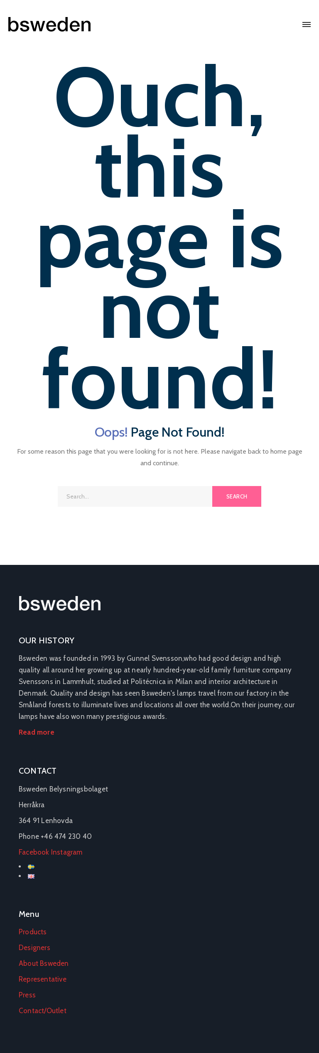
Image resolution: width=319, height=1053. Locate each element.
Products (33, 932)
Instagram (67, 852)
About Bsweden (44, 963)
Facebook (34, 852)
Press (27, 995)
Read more (36, 732)
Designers (34, 947)
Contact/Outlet (42, 1011)
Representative (42, 979)
